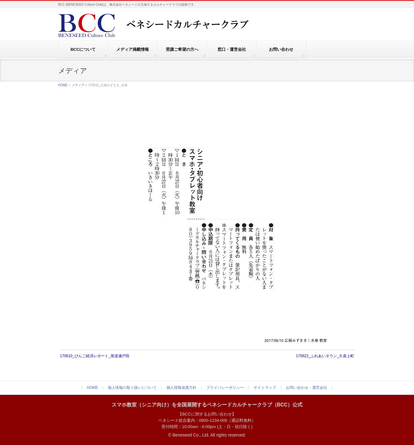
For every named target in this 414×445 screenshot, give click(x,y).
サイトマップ (265, 387)
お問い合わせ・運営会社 (306, 387)
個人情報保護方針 (181, 387)
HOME (63, 85)
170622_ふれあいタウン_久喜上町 (325, 356)
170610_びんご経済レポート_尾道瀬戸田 (94, 356)
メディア (78, 85)
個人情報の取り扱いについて (132, 387)
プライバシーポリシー (225, 387)
